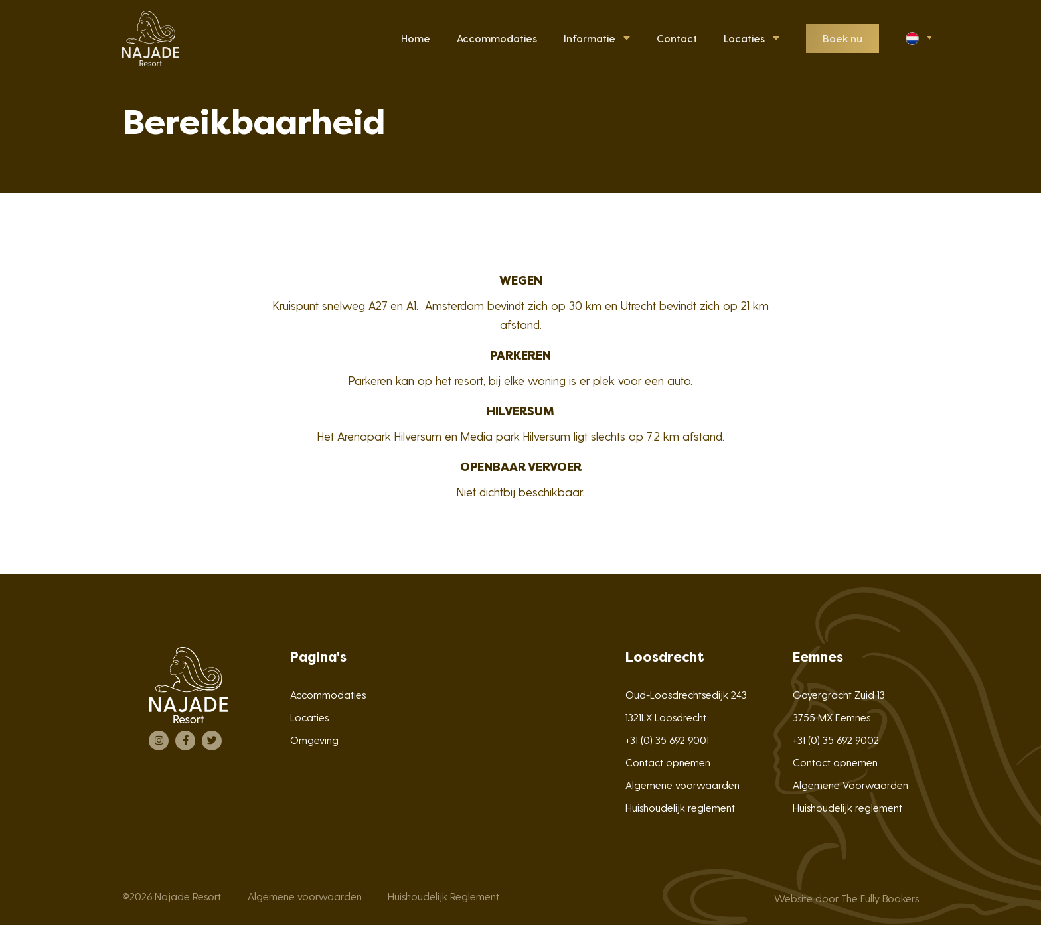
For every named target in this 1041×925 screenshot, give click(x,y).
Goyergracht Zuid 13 (839, 694)
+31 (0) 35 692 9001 (667, 739)
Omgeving (314, 739)
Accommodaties (328, 694)
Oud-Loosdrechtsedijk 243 (686, 694)
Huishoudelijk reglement (680, 807)
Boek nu (842, 38)
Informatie (589, 38)
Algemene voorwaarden (682, 784)
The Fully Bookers (880, 898)
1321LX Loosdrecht (665, 717)
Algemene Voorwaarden (850, 784)
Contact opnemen (667, 762)
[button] (917, 37)
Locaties (744, 38)
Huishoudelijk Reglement (443, 896)
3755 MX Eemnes (831, 717)
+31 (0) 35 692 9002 (836, 739)
